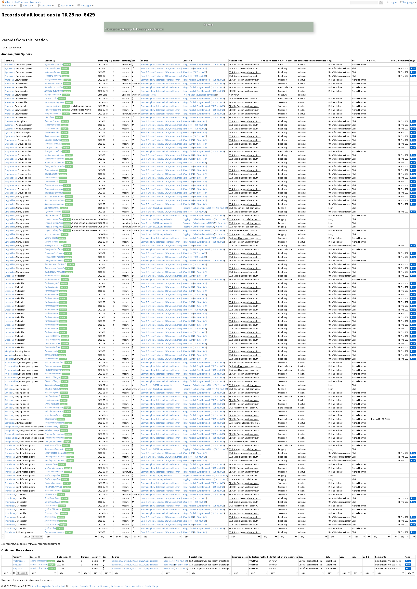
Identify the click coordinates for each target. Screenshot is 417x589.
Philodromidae (11, 362)
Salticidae (9, 385)
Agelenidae (9, 64)
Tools (147, 586)
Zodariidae (10, 532)
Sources (25, 5)
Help (155, 586)
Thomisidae (10, 494)
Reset (37, 536)
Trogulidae (17, 564)
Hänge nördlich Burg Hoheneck (196, 64)
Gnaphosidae (11, 140)
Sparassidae (10, 422)
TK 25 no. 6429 (217, 64)
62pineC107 (188, 68)
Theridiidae (10, 445)
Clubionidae (10, 121)
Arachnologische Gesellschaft (48, 586)
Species (7, 5)
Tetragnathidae (11, 426)
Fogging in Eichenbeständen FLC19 (198, 449)
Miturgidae (9, 351)
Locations (44, 5)
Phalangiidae (19, 561)
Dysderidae (9, 125)
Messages (84, 5)
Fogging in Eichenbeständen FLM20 (198, 223)
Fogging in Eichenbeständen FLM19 (198, 226)
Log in (391, 2)
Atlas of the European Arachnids (21, 2)
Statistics (64, 5)
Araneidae (9, 79)
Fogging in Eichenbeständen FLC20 (198, 208)
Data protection (134, 586)
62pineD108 (188, 121)
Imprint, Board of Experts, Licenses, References (96, 586)
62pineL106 (187, 72)
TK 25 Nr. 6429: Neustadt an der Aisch (199, 94)
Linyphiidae (10, 196)
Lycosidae (9, 275)
